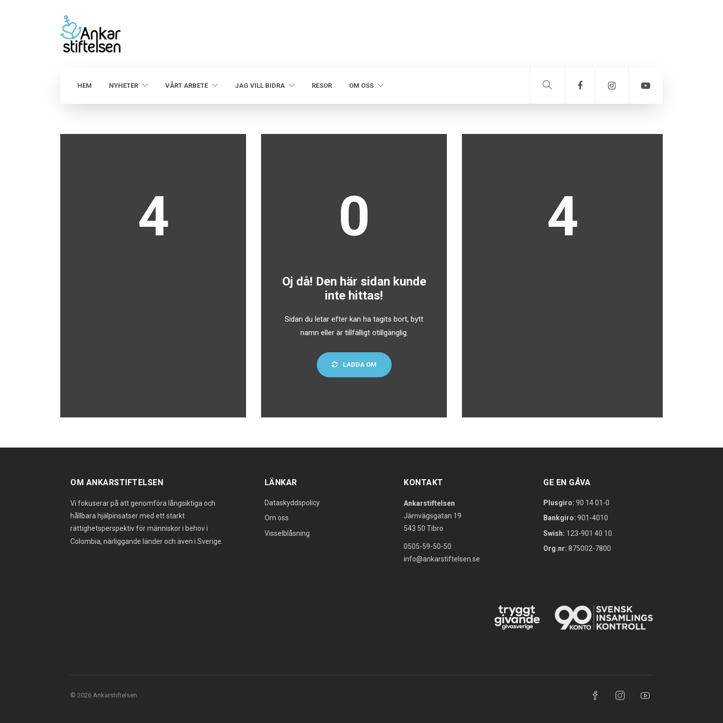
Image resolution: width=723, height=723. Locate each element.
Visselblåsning (287, 533)
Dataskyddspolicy (292, 503)
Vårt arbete (186, 85)
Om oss (361, 85)
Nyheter (123, 85)
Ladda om (354, 364)
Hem (84, 85)
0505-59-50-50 (427, 546)
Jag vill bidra (260, 85)
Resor (322, 85)
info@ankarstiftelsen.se (442, 559)
